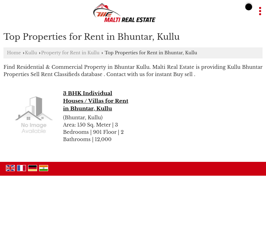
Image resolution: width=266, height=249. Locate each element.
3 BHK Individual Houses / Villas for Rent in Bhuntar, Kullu (95, 101)
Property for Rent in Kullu (70, 52)
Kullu (31, 52)
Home (14, 52)
